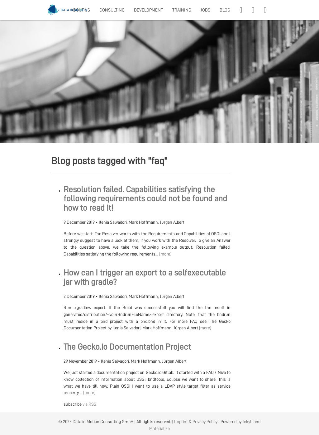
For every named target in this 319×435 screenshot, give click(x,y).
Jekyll (247, 421)
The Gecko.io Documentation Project (127, 347)
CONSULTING (112, 10)
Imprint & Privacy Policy (195, 421)
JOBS (205, 10)
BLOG (225, 10)
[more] (165, 254)
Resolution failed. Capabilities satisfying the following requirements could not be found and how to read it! (145, 198)
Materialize (159, 428)
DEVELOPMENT (148, 10)
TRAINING (181, 10)
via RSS (89, 404)
